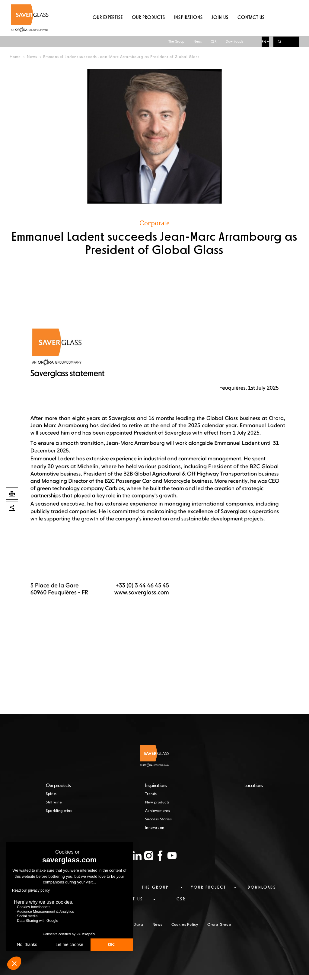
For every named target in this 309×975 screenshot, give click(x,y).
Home (15, 57)
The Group (176, 5)
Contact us (251, 28)
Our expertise (108, 28)
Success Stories (158, 819)
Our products (148, 28)
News (197, 5)
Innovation (154, 828)
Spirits (51, 794)
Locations (253, 786)
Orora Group (219, 925)
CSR (214, 5)
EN (264, 5)
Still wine (54, 802)
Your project (208, 887)
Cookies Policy (184, 925)
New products (157, 802)
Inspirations (188, 28)
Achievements (157, 811)
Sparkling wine (59, 811)
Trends (151, 794)
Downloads (234, 5)
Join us (220, 28)
